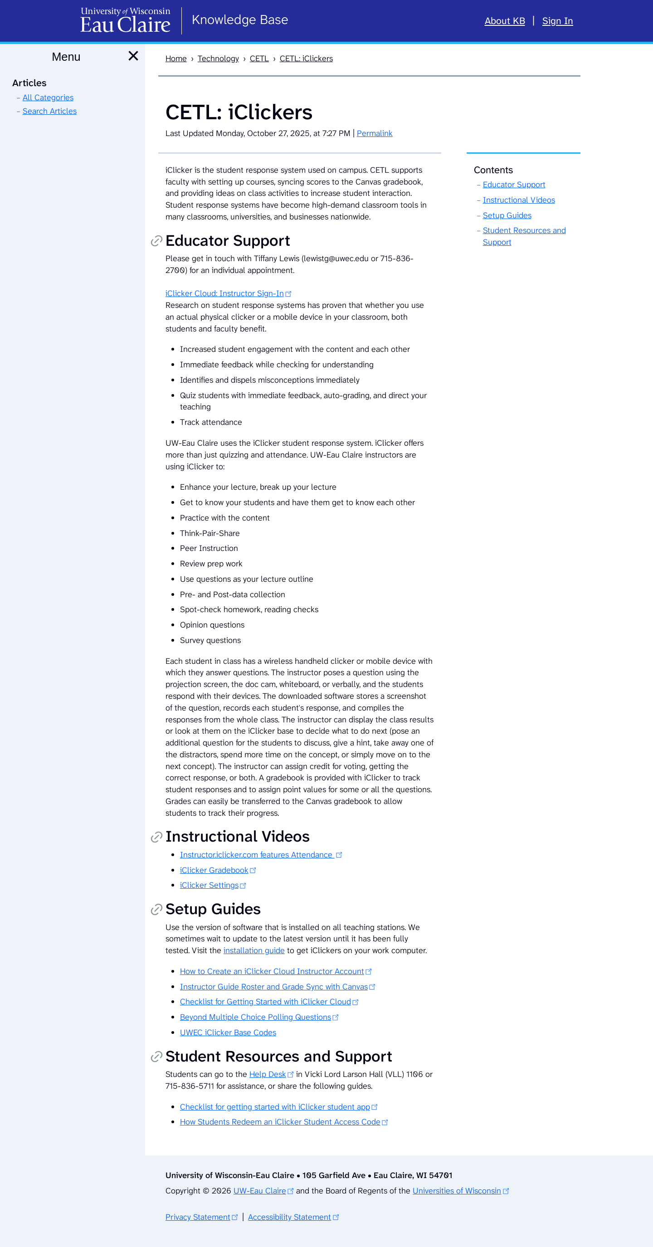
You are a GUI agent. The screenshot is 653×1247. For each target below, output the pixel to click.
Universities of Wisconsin (457, 1190)
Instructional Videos (519, 200)
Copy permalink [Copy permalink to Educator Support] (156, 242)
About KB (505, 21)
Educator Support (514, 184)
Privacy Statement (198, 1217)
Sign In (557, 21)
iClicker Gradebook (214, 870)
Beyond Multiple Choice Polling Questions (255, 1017)
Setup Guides (507, 215)
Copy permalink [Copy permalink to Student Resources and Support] (156, 1057)
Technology (218, 58)
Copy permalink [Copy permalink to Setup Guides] (156, 910)
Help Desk (267, 1074)
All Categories (48, 97)
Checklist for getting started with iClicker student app (275, 1106)
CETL (259, 58)
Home (176, 58)
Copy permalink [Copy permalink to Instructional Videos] (156, 838)
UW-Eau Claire (260, 1190)
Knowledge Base (240, 19)
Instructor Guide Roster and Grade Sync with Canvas (274, 986)
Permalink (375, 133)
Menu (66, 56)
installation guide (254, 950)
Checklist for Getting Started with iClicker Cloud (265, 1001)
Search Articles (50, 111)
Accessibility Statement (289, 1217)
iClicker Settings (209, 885)
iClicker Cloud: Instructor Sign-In (225, 293)
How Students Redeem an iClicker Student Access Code (280, 1121)
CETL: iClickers (306, 58)
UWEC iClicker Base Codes (228, 1032)
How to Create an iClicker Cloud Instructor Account (272, 971)
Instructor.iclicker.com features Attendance (257, 854)
